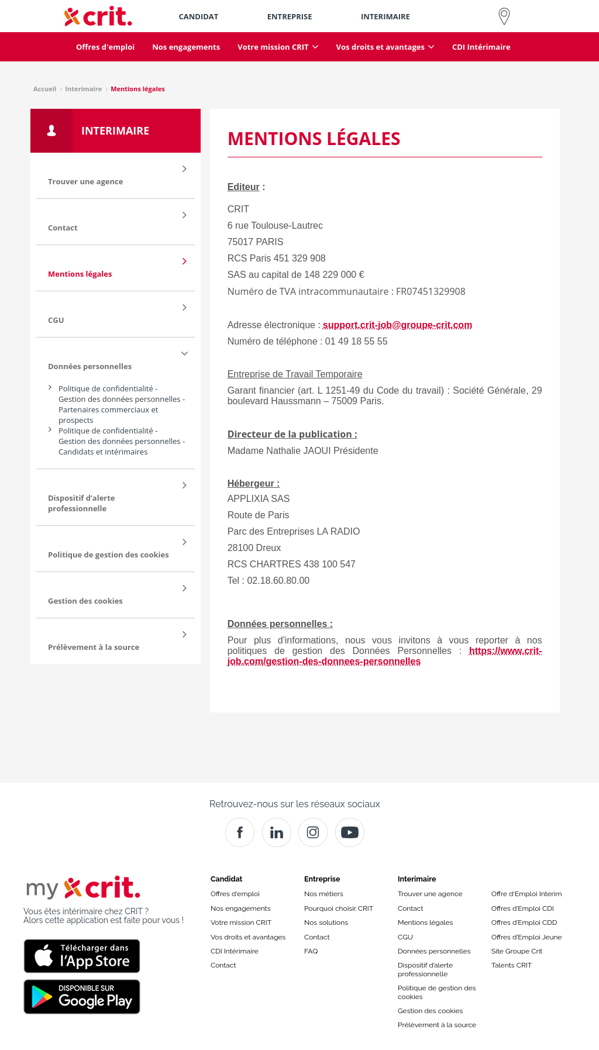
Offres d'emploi (235, 894)
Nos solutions (326, 922)
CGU (405, 937)
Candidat (226, 879)
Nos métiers (323, 894)
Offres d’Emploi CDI (522, 908)
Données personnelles (434, 951)
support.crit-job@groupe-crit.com (398, 325)
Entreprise (322, 879)
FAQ (311, 951)
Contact (223, 965)
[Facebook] (239, 832)
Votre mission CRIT (241, 922)
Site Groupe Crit (516, 951)
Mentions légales (425, 922)
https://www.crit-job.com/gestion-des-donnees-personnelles (385, 656)
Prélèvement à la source (437, 1025)
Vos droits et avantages (248, 937)
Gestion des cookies (430, 1011)
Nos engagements (240, 908)
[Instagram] (313, 832)
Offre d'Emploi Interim (526, 894)
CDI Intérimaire (235, 951)
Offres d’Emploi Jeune (526, 937)
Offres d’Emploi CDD (524, 922)
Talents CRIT (511, 965)
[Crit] (276, 832)
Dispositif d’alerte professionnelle (425, 969)
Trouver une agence (430, 894)
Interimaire (417, 879)
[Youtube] (349, 832)
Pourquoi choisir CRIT (338, 908)
